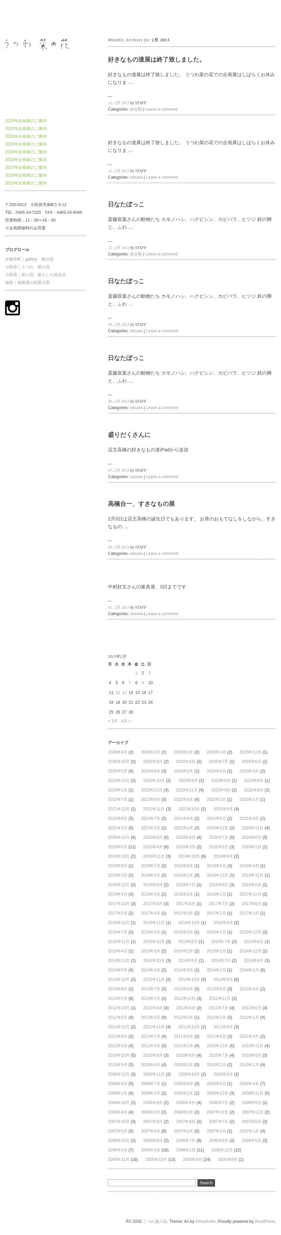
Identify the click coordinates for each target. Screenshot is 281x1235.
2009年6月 (183, 1083)
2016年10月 (189, 922)
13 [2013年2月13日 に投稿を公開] (124, 692)
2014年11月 (119, 960)
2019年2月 (150, 875)
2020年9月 (152, 837)
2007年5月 (117, 1131)
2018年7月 (185, 884)
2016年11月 (154, 922)
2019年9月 (223, 856)
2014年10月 (154, 960)
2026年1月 (216, 752)
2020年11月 (252, 828)
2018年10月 (119, 884)
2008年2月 (183, 1112)
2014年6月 (253, 960)
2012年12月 (184, 998)
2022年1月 (249, 799)
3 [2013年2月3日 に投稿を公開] (149, 673)
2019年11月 (154, 856)
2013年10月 (189, 979)
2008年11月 (252, 1093)
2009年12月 (119, 1074)
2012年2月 (216, 1017)
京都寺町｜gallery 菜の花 (29, 259)
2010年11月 (252, 1045)
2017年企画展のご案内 (26, 167)
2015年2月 (183, 951)
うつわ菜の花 (17, 18)
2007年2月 (216, 1131)
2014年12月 (250, 951)
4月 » (126, 721)
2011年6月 (183, 1036)
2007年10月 (119, 1121)
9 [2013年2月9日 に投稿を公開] (143, 682)
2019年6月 (183, 865)
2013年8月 (117, 989)
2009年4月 (249, 1083)
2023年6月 (253, 780)
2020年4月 (152, 847)
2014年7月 (221, 960)
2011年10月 (189, 1027)
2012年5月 (117, 1017)
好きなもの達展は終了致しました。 (156, 59)
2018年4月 (117, 894)
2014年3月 (183, 970)
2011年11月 (154, 1027)
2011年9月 (223, 1027)
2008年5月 (251, 1102)
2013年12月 (119, 979)
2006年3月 (117, 1150)
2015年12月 (250, 932)
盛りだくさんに (129, 434)
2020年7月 (218, 837)
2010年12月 (217, 1045)
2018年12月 (217, 875)
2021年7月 (150, 818)
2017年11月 (250, 894)
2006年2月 (150, 1150)
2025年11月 (250, 752)
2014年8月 (187, 960)
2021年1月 (183, 828)
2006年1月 (185, 1150)
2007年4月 (150, 1131)
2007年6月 (251, 1121)
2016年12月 (119, 922)
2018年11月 (252, 875)
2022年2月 (216, 799)
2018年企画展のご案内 (26, 159)
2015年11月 (119, 941)
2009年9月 (223, 1074)
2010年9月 (152, 1055)
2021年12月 (119, 809)
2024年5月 (183, 771)
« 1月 (113, 721)
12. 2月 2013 (118, 171)
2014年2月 (216, 970)
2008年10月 (119, 1102)
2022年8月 (253, 790)
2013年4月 (249, 989)
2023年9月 (187, 780)
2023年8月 (221, 780)
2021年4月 (249, 818)
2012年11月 (220, 998)
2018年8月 (152, 884)
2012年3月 (183, 1017)
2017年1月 (249, 913)
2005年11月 (119, 1159)
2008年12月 (217, 1093)
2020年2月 (218, 847)
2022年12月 (152, 790)
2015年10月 (154, 941)
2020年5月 (117, 847)
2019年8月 (117, 865)
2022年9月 (221, 790)
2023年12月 (119, 780)
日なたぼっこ (126, 204)
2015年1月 (216, 951)
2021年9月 (223, 809)
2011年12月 (119, 1027)
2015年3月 (150, 951)
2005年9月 (192, 1159)
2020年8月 (185, 837)
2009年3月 (117, 1093)
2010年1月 (249, 1064)
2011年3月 (117, 1045)
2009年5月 (216, 1083)
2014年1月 (249, 970)
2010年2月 (216, 1064)
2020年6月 (251, 837)
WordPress (265, 1221)
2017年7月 (218, 903)
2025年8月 (185, 761)
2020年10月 (119, 837)
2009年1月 (183, 1093)
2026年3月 (150, 752)
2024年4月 (216, 771)
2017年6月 (251, 903)
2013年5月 (216, 989)
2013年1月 (150, 998)
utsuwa (136, 177)
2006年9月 (152, 1140)
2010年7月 (218, 1055)
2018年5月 (251, 884)
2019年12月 (119, 856)
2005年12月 (222, 1150)
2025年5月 (117, 771)
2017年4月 (150, 913)
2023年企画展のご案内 (26, 120)
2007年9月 (152, 1121)
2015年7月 (221, 941)
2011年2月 (150, 1045)
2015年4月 (117, 951)
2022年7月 (117, 799)
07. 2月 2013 (118, 470)
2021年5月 (216, 818)
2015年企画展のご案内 (26, 183)
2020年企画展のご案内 (26, 144)
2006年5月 (251, 1140)
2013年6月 (183, 989)
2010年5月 (117, 1064)
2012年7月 (218, 1008)
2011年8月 (117, 1036)
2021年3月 (117, 828)
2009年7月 (150, 1083)
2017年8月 (185, 903)
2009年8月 (117, 1083)
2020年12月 (217, 828)
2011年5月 (216, 1036)
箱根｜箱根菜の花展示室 (27, 282)
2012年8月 (185, 1008)
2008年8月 (185, 1102)
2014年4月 (150, 970)
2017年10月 (119, 903)
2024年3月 (249, 771)
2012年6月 (251, 1008)
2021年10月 (189, 809)
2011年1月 (183, 1045)
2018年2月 (183, 894)
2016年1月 (216, 932)
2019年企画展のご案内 (26, 152)
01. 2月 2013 (118, 607)
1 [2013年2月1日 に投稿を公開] (136, 673)
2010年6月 (251, 1055)
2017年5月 (117, 913)
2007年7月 (218, 1121)
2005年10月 (156, 1159)
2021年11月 (154, 809)
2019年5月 (216, 865)
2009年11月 (154, 1074)
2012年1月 (249, 1017)
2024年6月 (150, 771)
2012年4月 (150, 1017)
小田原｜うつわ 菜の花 (27, 267)
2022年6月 (150, 799)
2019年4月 (249, 865)
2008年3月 (150, 1112)
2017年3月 (183, 913)
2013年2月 (117, 998)
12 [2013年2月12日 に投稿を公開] (118, 692)
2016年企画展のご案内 (26, 175)
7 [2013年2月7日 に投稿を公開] (129, 682)
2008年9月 (152, 1102)
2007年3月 (183, 1131)
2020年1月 (251, 847)
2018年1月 (216, 894)
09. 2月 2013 (118, 324)
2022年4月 (183, 799)
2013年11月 (154, 979)
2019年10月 (189, 856)
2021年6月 (183, 818)
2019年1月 (183, 875)
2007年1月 (249, 1131)
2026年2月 (183, 752)
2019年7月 (150, 865)
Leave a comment (161, 109)
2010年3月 (183, 1064)
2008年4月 (117, 1112)
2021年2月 (150, 828)
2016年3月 (183, 932)
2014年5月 (117, 970)
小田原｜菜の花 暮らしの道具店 (35, 274)
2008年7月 (218, 1102)
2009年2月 (150, 1093)
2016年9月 (223, 922)
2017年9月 (152, 903)
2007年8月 (185, 1121)
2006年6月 (218, 1140)
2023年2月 (117, 790)
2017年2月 (216, 913)
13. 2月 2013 (118, 102)
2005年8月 (227, 1159)
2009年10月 (189, 1074)
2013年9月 (223, 979)
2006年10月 (119, 1140)
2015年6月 (253, 941)
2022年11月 (187, 790)
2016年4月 (150, 932)
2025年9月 (152, 761)
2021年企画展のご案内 (26, 136)
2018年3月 (150, 894)
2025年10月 (119, 761)
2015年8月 (187, 941)
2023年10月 (154, 780)
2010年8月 (185, 1055)
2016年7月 (117, 932)
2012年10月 (119, 1008)
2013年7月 (150, 989)
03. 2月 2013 (118, 547)
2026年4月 (117, 752)
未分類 (136, 109)
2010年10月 (119, 1055)
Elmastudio (205, 1221)
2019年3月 (117, 875)
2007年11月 (252, 1112)
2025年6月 (251, 761)
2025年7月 (218, 761)
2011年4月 (249, 1036)
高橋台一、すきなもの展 (141, 503)
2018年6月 (218, 884)
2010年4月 (150, 1064)
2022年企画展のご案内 (26, 128)
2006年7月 (185, 1140)
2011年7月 (150, 1036)
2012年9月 (152, 1008)
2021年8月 (117, 818)
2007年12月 (217, 1112)
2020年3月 (185, 847)
